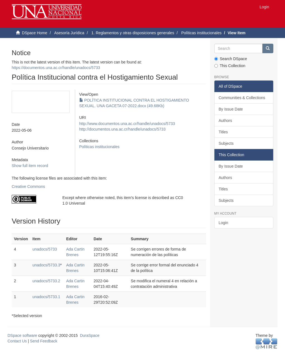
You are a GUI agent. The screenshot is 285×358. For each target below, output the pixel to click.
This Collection (229, 65)
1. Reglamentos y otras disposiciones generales (132, 33)
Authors (225, 120)
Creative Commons (28, 186)
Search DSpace (230, 59)
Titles (223, 132)
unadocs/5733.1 (46, 297)
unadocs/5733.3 (46, 265)
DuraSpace (89, 335)
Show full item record (30, 165)
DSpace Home (34, 33)
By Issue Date (231, 109)
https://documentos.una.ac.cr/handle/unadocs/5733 (56, 67)
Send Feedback (43, 341)
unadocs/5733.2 (46, 281)
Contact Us (17, 341)
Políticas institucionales (201, 33)
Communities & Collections (242, 97)
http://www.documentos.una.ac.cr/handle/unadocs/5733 (127, 123)
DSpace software (22, 335)
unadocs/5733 (45, 249)
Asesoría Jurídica (69, 33)
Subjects (226, 143)
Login (223, 222)
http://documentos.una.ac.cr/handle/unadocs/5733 (122, 129)
